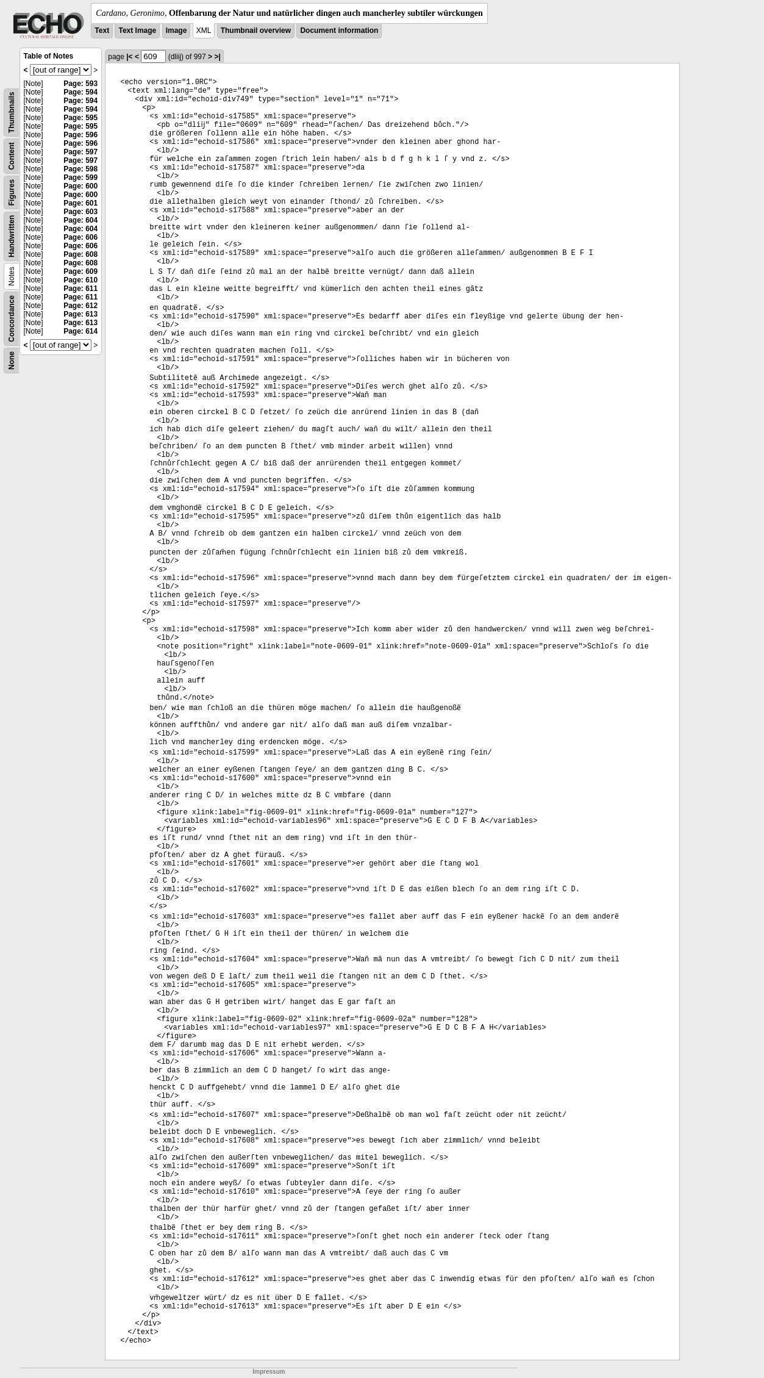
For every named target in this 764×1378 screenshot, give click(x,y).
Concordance (11, 318)
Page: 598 (80, 169)
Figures (11, 192)
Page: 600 (80, 186)
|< (129, 56)
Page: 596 (80, 135)
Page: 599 (80, 177)
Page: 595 (80, 117)
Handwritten (11, 236)
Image (176, 30)
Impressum (268, 1371)
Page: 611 (80, 288)
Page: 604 (80, 220)
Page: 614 (80, 331)
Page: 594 (80, 92)
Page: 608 (80, 254)
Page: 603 (80, 211)
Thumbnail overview (256, 30)
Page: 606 (80, 237)
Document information (339, 30)
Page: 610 (80, 280)
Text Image (137, 30)
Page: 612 (80, 305)
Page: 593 (80, 83)
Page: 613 (80, 314)
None (11, 360)
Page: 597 (80, 152)
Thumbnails (11, 112)
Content (11, 156)
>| (217, 56)
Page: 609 (80, 271)
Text (102, 30)
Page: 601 (80, 203)
